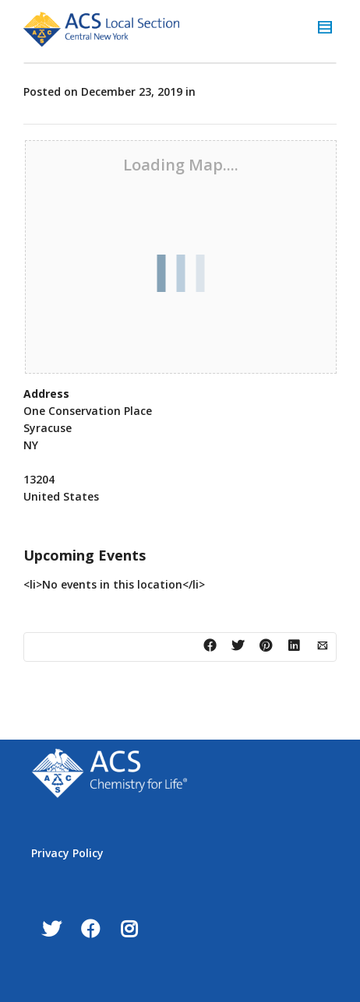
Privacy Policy (67, 853)
